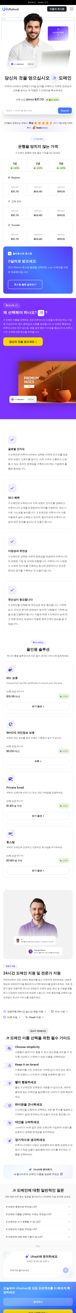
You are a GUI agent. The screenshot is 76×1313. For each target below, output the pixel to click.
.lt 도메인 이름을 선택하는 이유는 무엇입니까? (28, 1214)
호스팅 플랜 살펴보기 (25, 284)
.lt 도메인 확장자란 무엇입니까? (21, 1206)
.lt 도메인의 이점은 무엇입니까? (21, 1229)
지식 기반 (59, 1011)
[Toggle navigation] (71, 9)
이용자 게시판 (57, 8)
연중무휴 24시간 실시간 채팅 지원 (24, 1011)
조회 (38, 761)
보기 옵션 (38, 706)
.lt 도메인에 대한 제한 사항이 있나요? (24, 1236)
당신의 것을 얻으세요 (23, 341)
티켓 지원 (11, 1017)
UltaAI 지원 (34, 1017)
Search (65, 110)
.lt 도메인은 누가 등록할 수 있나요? (23, 1221)
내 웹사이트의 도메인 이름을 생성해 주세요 (36, 1172)
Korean (43, 2)
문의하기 (32, 2)
